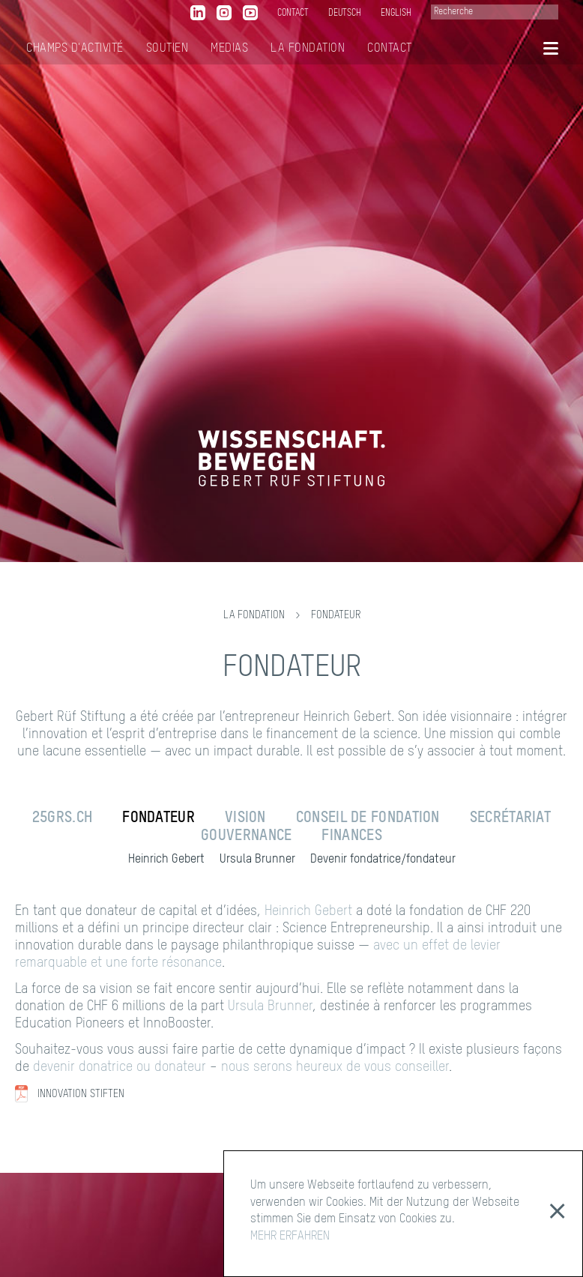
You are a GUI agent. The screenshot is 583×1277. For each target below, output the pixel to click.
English (396, 13)
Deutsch (344, 13)
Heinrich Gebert (166, 860)
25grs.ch (62, 818)
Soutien (167, 49)
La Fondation (308, 49)
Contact (389, 49)
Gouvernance (246, 836)
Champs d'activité (75, 49)
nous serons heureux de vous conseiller (335, 1067)
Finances (351, 836)
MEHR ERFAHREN (290, 1237)
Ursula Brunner (257, 860)
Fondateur (335, 615)
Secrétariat (510, 818)
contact (293, 13)
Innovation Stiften (80, 1094)
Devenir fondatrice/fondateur (383, 860)
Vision (245, 818)
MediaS (229, 49)
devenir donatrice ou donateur (119, 1067)
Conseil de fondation (368, 818)
